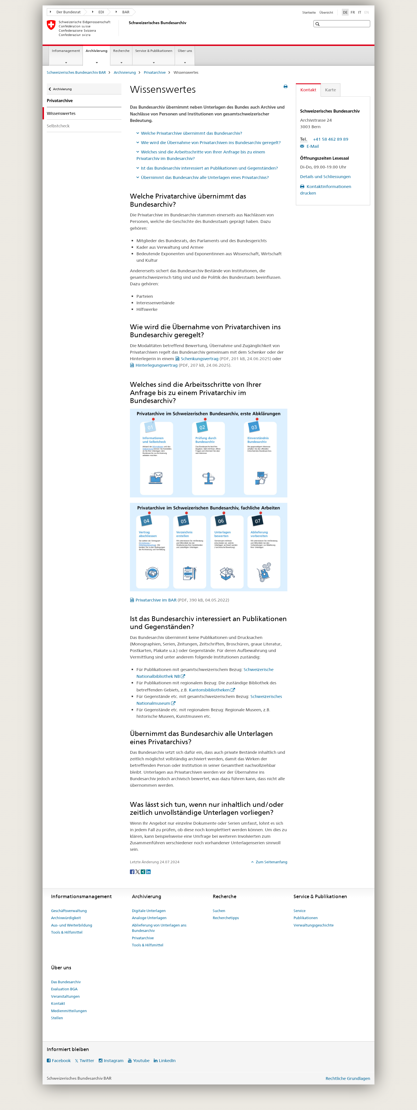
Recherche (121, 50)
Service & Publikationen (153, 50)
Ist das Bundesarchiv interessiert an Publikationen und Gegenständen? (209, 168)
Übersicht (326, 12)
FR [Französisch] (353, 12)
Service (300, 910)
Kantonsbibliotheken (209, 690)
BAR (122, 12)
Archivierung (98, 52)
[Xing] (143, 871)
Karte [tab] (330, 89)
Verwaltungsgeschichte (314, 925)
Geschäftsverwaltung (69, 910)
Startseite (309, 12)
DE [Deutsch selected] (345, 12)
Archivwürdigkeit (66, 917)
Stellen (57, 1018)
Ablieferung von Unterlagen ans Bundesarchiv (159, 928)
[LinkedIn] (148, 871)
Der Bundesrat (65, 12)
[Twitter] (138, 871)
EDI (98, 12)
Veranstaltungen (65, 996)
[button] (318, 24)
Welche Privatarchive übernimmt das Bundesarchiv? (191, 133)
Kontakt (58, 1003)
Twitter (87, 1060)
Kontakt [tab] (308, 89)
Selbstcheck (58, 125)
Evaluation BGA (64, 989)
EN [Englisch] (367, 11)
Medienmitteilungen (69, 1010)
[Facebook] (132, 871)
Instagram (114, 1060)
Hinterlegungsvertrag (183, 365)
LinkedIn (167, 1060)
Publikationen (306, 917)
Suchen (219, 910)
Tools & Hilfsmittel (67, 932)
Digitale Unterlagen (149, 910)
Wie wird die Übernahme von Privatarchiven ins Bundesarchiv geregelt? (211, 142)
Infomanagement (66, 50)
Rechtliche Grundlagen (348, 1078)
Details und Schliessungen (325, 176)
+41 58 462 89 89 (330, 139)
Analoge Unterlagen (149, 917)
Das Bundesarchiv (66, 982)
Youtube (141, 1060)
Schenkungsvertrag (226, 358)
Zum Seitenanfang (271, 862)
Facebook (61, 1060)
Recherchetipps (226, 917)
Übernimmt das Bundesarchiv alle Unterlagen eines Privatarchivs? (205, 177)
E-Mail (312, 146)
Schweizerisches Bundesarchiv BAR (76, 72)
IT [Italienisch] (359, 12)
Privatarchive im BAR (182, 600)
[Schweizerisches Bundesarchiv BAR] (127, 28)
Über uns (185, 50)
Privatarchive (155, 72)
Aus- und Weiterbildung (71, 925)
